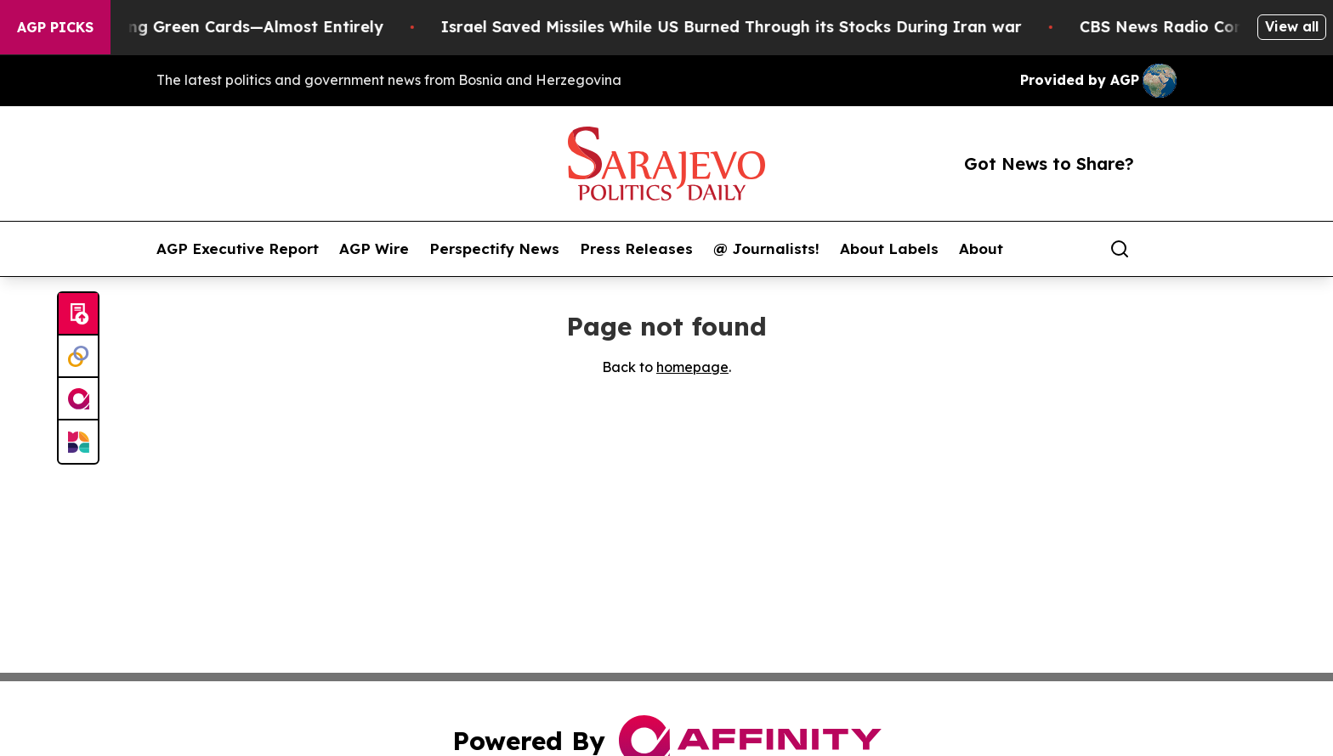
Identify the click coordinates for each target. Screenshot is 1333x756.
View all (1292, 26)
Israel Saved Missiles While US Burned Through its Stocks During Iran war (751, 27)
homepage (692, 366)
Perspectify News (494, 248)
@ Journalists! (766, 248)
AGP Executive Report (237, 248)
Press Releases (636, 248)
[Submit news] (78, 314)
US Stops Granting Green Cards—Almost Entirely (213, 27)
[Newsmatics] (78, 441)
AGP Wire (374, 248)
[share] (1165, 249)
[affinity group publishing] (78, 399)
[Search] (1119, 248)
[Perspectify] (78, 357)
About (981, 248)
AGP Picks (55, 27)
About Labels (889, 248)
